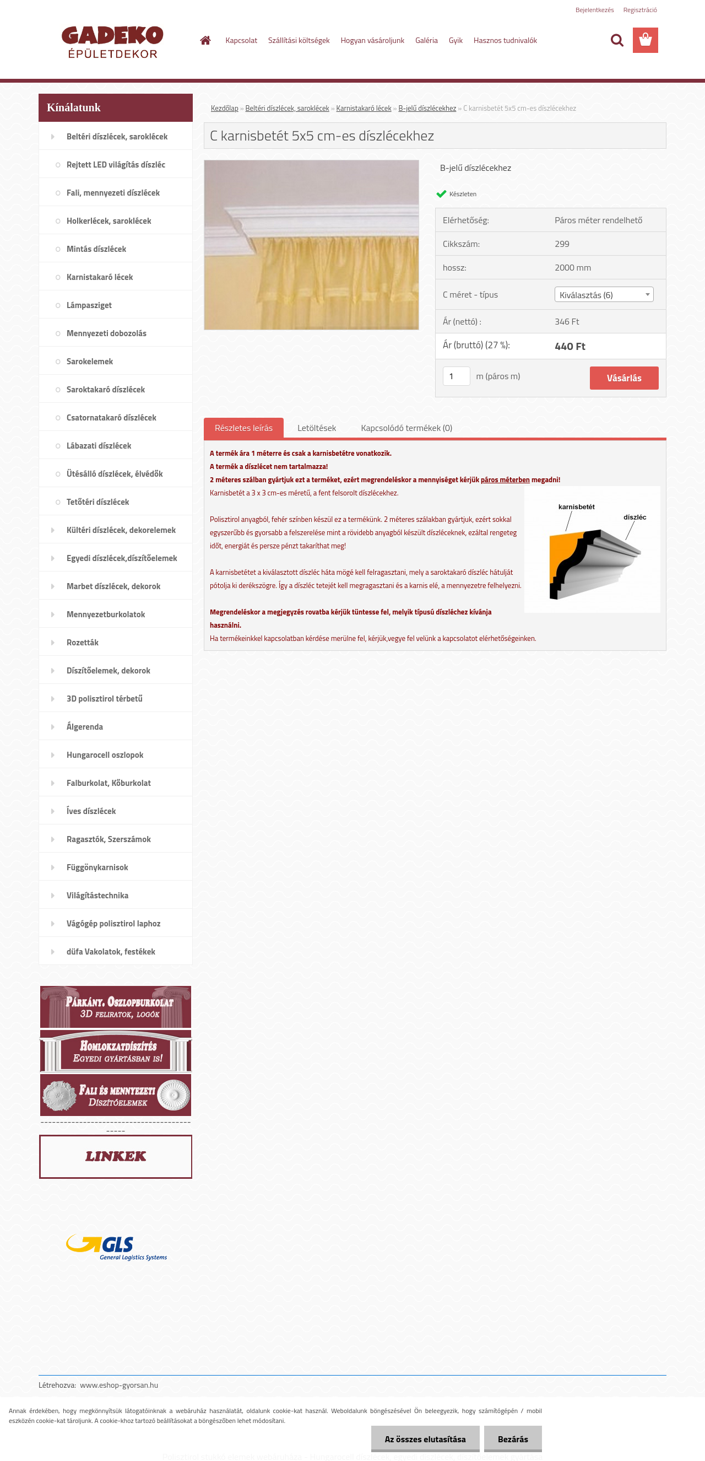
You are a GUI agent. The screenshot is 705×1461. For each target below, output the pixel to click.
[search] (617, 40)
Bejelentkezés (595, 9)
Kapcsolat (242, 40)
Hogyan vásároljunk (372, 40)
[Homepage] (205, 40)
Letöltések (316, 427)
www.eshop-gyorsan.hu (119, 1384)
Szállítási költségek (299, 40)
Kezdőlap (224, 108)
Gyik (456, 40)
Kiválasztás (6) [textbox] (586, 294)
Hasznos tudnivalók (505, 40)
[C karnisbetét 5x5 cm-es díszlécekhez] (311, 164)
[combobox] (604, 294)
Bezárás (513, 1439)
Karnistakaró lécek (364, 108)
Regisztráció (640, 9)
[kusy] (456, 376)
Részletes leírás (244, 427)
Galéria (426, 40)
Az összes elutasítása (425, 1439)
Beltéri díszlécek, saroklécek (287, 108)
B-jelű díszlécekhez (427, 108)
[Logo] (114, 40)
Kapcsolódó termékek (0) (406, 427)
